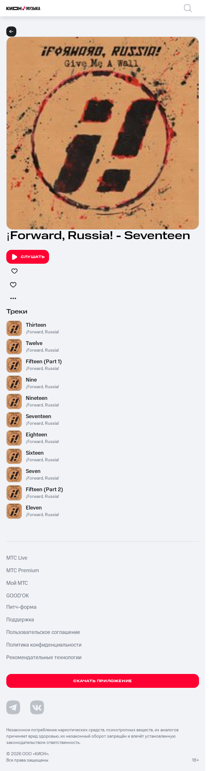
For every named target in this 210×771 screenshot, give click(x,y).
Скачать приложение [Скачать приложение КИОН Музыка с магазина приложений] (102, 681)
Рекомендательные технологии (43, 657)
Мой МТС (17, 583)
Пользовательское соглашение (43, 632)
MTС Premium (22, 570)
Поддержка (20, 620)
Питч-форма (21, 607)
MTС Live (16, 558)
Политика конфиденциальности (43, 645)
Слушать (28, 257)
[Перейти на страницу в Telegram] (13, 707)
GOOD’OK (17, 596)
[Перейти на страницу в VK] (37, 707)
